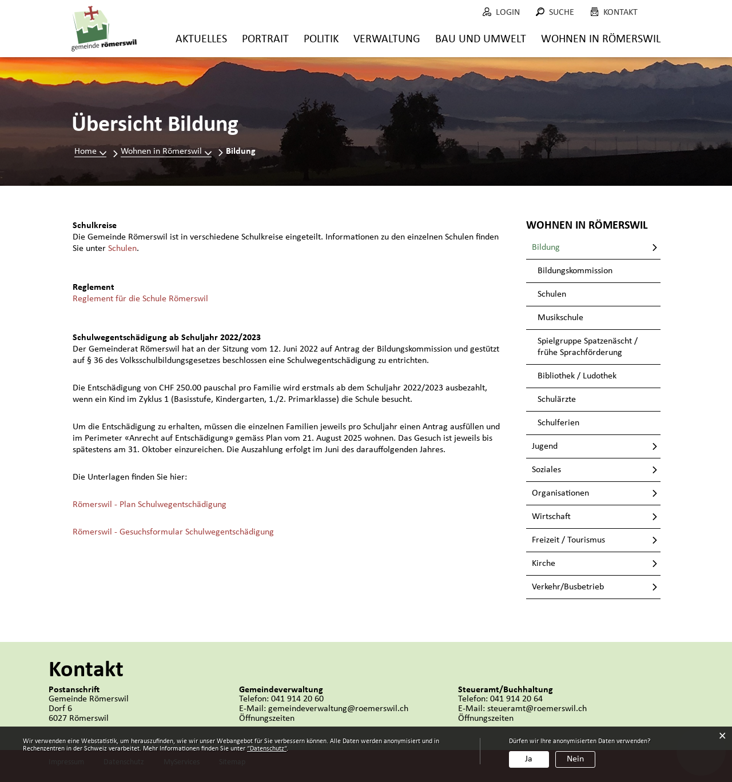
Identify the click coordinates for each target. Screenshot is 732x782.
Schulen (122, 248)
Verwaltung (386, 39)
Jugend (545, 446)
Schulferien (558, 423)
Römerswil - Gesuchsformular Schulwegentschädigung (173, 532)
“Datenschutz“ (267, 748)
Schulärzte (557, 399)
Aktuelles (201, 39)
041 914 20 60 (297, 699)
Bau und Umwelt (480, 39)
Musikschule (560, 317)
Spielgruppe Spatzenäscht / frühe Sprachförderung (588, 347)
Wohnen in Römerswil (601, 39)
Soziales (546, 469)
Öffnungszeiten (267, 718)
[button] (166, 151)
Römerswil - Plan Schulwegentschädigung (149, 504)
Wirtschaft (551, 516)
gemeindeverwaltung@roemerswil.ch (338, 708)
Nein (575, 759)
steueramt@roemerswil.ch (537, 708)
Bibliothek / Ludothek (577, 376)
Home (85, 151)
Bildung (570, 247)
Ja (528, 759)
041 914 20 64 (516, 699)
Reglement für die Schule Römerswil (140, 299)
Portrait (265, 39)
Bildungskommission (575, 271)
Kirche (543, 563)
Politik (321, 39)
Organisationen (560, 493)
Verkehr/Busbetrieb (568, 587)
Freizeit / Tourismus (568, 540)
